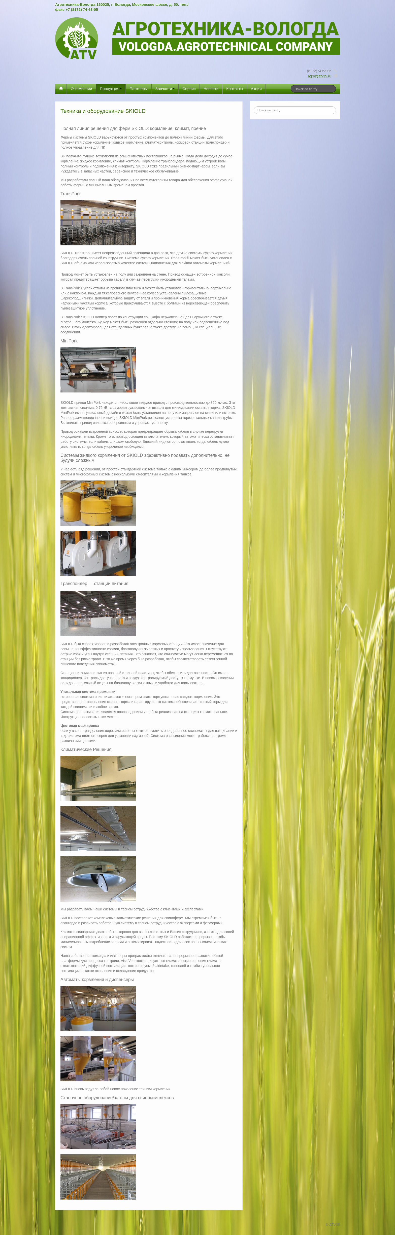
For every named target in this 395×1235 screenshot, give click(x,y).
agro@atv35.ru (319, 76)
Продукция (111, 88)
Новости (211, 88)
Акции (256, 88)
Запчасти (165, 88)
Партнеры (138, 88)
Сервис (189, 88)
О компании (81, 88)
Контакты (234, 88)
